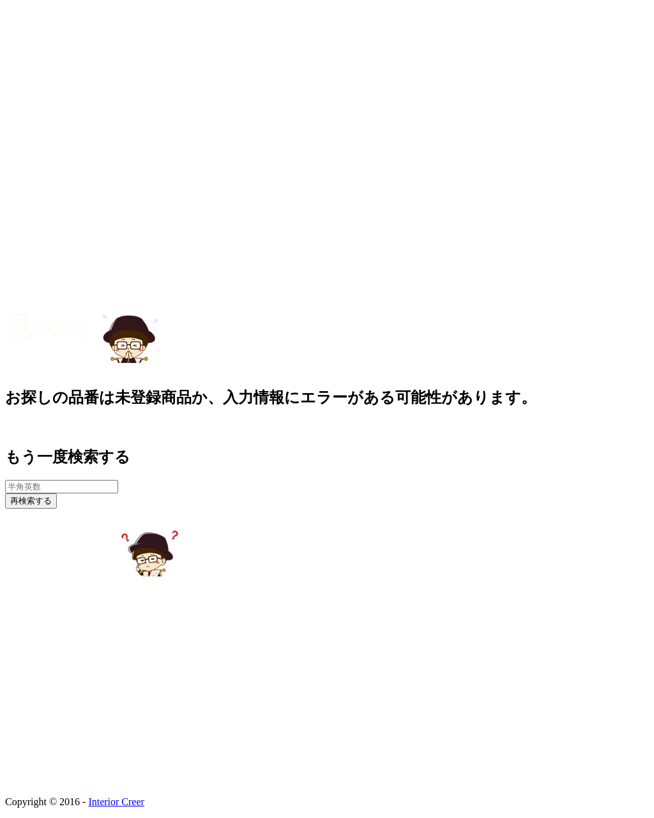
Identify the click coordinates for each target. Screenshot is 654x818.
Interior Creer (116, 801)
